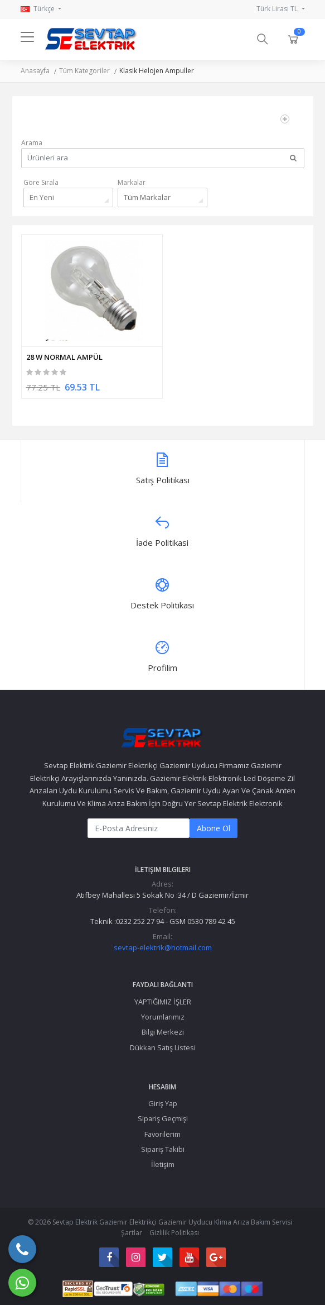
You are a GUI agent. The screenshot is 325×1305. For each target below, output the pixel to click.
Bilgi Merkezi (163, 1032)
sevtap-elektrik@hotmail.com (163, 947)
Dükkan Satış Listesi (163, 1047)
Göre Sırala (41, 182)
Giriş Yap (162, 1103)
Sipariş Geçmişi (163, 1118)
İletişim (162, 1164)
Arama (31, 142)
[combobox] (68, 197)
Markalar (131, 182)
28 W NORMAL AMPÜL (64, 357)
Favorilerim (162, 1134)
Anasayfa (35, 70)
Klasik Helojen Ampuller (156, 70)
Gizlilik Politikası (174, 1232)
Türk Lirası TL (277, 8)
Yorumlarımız (163, 1017)
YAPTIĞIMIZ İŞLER (162, 1002)
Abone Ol (213, 828)
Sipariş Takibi (163, 1149)
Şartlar (131, 1232)
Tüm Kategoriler (84, 70)
